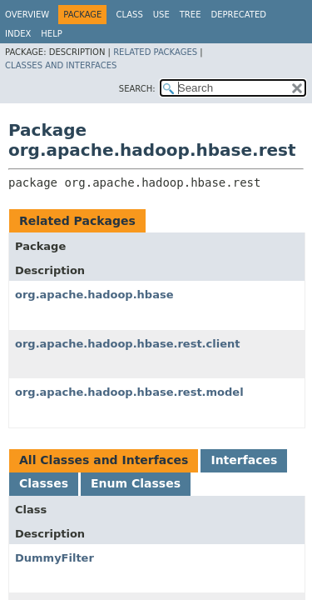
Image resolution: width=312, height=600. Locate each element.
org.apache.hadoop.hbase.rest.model (129, 392)
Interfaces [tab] (243, 460)
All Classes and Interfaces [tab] (103, 460)
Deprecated (238, 14)
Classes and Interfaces (60, 65)
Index (18, 33)
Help (51, 33)
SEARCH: (137, 88)
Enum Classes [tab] (136, 483)
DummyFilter (54, 558)
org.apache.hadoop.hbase (94, 294)
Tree (190, 14)
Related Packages (155, 52)
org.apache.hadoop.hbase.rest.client (127, 344)
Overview (27, 14)
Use (161, 14)
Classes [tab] (43, 483)
